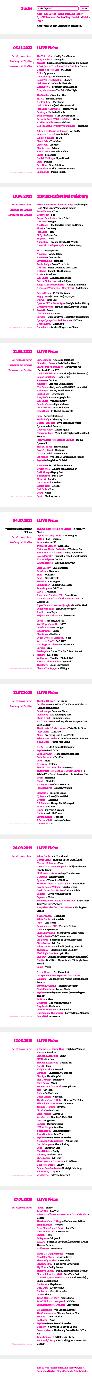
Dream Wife (43, 469)
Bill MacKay (43, 1171)
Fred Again (43, 651)
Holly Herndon (45, 1069)
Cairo (40, 1294)
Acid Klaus (42, 225)
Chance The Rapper (47, 668)
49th (39, 407)
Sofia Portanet (44, 754)
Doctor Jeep (43, 69)
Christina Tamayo (58, 131)
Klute (58, 1100)
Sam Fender (43, 585)
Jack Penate (64, 320)
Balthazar (42, 1320)
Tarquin (41, 1107)
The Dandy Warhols (47, 1260)
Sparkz (53, 134)
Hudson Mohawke (46, 863)
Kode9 (40, 214)
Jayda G (41, 63)
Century (41, 112)
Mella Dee (42, 83)
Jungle (66, 605)
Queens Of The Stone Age (50, 303)
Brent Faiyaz (43, 552)
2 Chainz (41, 1049)
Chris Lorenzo (58, 728)
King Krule (42, 397)
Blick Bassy (43, 1083)
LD (47, 214)
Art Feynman (44, 784)
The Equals (42, 950)
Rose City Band (45, 450)
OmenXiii (42, 245)
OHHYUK (59, 637)
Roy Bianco (43, 204)
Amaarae (42, 254)
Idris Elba (82, 1214)
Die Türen (42, 1284)
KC (44, 767)
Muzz (40, 735)
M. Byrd (41, 235)
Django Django (44, 320)
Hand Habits (43, 1151)
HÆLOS (41, 1241)
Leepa (40, 620)
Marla (47, 66)
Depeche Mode (45, 429)
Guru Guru (42, 1287)
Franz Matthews (45, 883)
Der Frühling (43, 76)
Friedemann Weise (47, 738)
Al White (55, 109)
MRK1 (40, 1059)
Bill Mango (42, 457)
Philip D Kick (44, 718)
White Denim (44, 856)
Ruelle (51, 1164)
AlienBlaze (42, 242)
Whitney (41, 1154)
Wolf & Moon (43, 1248)
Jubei (39, 922)
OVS (59, 1274)
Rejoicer (41, 897)
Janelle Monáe (44, 627)
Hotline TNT (43, 86)
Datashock (42, 327)
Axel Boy (41, 390)
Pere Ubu (42, 165)
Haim (40, 810)
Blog (67, 17)
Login (40, 20)
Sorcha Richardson (47, 281)
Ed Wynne (42, 1238)
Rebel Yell (42, 80)
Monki (40, 363)
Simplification (44, 1224)
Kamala (41, 1124)
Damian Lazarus (52, 605)
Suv (39, 767)
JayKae (40, 535)
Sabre (40, 967)
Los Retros (42, 939)
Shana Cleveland (46, 933)
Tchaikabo (57, 66)
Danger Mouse (55, 1253)
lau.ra (52, 363)
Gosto (40, 1120)
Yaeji (39, 641)
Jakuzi (40, 1207)
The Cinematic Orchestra (50, 1161)
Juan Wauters (44, 440)
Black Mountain (45, 989)
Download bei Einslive (20, 66)
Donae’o (59, 771)
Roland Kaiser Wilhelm (49, 887)
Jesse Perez (55, 1277)
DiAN (51, 641)
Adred (40, 131)
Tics (39, 1090)
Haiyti (40, 781)
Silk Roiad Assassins (48, 1103)
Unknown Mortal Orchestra (51, 549)
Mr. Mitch (42, 1110)
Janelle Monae (44, 404)
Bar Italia (42, 168)
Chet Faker (42, 634)
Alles (39, 13)
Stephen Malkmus (46, 985)
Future (40, 542)
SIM (57, 69)
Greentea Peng (74, 771)
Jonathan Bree (44, 788)
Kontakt (76, 17)
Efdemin (41, 1316)
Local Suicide (63, 883)
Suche (26, 8)
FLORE (40, 539)
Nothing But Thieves (48, 644)
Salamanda (43, 172)
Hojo (39, 138)
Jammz (51, 1107)
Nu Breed (61, 890)
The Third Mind (45, 56)
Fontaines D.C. (44, 1264)
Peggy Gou (42, 296)
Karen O (41, 1253)
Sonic (61, 1228)
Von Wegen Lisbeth (47, 624)
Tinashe (56, 615)
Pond (39, 1147)
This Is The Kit (44, 446)
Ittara (40, 492)
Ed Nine (41, 999)
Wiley (40, 1214)
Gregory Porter (45, 306)
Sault (39, 574)
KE (67, 1277)
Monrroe (41, 134)
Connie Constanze (46, 1009)
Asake (40, 274)
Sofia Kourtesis (45, 115)
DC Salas (41, 271)
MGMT (40, 98)
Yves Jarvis (42, 1117)
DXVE (40, 591)
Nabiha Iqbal (44, 1130)
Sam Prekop (43, 711)
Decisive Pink (44, 482)
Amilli (40, 612)
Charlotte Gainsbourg (69, 598)
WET (56, 1298)
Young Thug (58, 1049)
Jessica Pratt (43, 936)
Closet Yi (41, 479)
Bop (39, 126)
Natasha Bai (43, 475)
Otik (39, 73)
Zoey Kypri (68, 288)
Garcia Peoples (45, 1144)
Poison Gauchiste (46, 218)
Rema (40, 777)
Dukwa (40, 300)
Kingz (58, 1221)
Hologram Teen (45, 433)
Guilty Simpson (58, 866)
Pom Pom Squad (45, 608)
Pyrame (41, 880)
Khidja (40, 960)
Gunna (55, 873)
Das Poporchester (54, 284)
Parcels (41, 648)
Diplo (40, 605)
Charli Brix (42, 141)
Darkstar (41, 823)
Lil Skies (41, 873)
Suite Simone (44, 211)
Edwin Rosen (44, 293)
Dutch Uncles (44, 1096)
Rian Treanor (44, 1113)
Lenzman (42, 926)
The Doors (42, 665)
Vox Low (41, 1327)
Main (47, 407)
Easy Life (41, 571)
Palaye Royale (57, 245)
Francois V (42, 793)
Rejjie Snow (43, 615)
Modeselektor (44, 1274)
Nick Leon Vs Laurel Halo (50, 1141)
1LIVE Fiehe (50, 13)
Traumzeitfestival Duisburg (62, 196)
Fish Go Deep (44, 1079)
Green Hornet (44, 972)
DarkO (40, 1066)
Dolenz (40, 866)
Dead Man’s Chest (46, 1228)
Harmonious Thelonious (50, 1013)
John (39, 416)
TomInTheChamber (64, 126)
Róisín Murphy (45, 556)
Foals (39, 1093)
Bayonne (41, 1073)
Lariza (40, 453)
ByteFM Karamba (46, 17)
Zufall (85, 17)
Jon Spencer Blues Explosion (52, 975)
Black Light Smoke (46, 953)
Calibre (67, 119)
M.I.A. (40, 250)
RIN (39, 661)
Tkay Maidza (43, 59)
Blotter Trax (43, 486)
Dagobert (42, 1006)
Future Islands (44, 816)
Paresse (41, 317)
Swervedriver (44, 1330)
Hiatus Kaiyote (45, 559)
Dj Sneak (41, 1277)
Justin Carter (44, 890)
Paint (40, 806)
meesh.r (47, 126)
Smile (40, 155)
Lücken (85, 1371)
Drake (59, 552)
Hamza (40, 1052)
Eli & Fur (41, 956)
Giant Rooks (53, 661)
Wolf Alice (42, 658)
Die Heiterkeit (44, 1309)
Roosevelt (42, 581)
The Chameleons (46, 1313)
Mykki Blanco (44, 528)
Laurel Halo (43, 1016)
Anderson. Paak (45, 595)
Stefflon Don (52, 1214)
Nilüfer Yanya (44, 916)
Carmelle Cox (44, 119)
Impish (40, 1235)
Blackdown (50, 373)
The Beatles (43, 95)
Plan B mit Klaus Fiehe (70, 13)
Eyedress (42, 764)
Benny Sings (43, 1086)
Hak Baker (42, 278)
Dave (39, 929)
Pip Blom (41, 1267)
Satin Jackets (44, 1304)
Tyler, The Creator (46, 545)
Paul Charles (58, 767)
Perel (39, 760)
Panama (60, 1304)
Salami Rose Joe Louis (48, 1168)
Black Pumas (44, 631)
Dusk (39, 373)
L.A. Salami (43, 803)
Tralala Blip (55, 80)
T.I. (60, 595)
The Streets (43, 728)
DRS (55, 926)
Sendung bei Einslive (21, 61)
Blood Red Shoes (45, 1257)
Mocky (59, 1086)
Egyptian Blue (44, 261)
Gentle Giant (44, 859)
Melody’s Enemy (45, 1270)
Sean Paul (66, 1214)
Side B (40, 228)
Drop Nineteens (45, 90)
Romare (41, 799)
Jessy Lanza (43, 731)
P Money (41, 288)
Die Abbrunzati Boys (62, 204)
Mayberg (41, 238)
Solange (41, 893)
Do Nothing (43, 472)
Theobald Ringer (46, 701)
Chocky (41, 1076)
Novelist (49, 138)
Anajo (40, 284)
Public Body (43, 264)
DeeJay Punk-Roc (46, 423)
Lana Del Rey (44, 568)
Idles (39, 161)
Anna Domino (44, 1134)
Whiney (52, 288)
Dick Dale (42, 1002)
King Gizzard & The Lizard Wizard (54, 907)
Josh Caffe (42, 105)
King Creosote (44, 151)
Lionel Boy (42, 714)
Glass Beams (43, 313)
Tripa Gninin (70, 66)
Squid (40, 496)
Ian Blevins (43, 704)
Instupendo (60, 1301)
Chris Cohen (43, 943)
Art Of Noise (43, 721)
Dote (39, 323)
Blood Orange (64, 528)
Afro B (40, 66)
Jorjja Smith (56, 535)
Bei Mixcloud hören (22, 56)
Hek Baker (42, 387)
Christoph (42, 144)
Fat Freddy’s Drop (46, 1340)
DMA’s (40, 747)
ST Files (57, 119)
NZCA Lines (43, 742)
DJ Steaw (41, 796)
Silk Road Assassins (47, 1056)
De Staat (41, 221)
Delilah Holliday (45, 158)
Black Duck (43, 411)
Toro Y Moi (42, 1211)
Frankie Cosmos (65, 440)
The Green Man (45, 1100)
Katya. (47, 323)
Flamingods (43, 148)
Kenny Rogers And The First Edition (56, 900)
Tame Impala (44, 588)
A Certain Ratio (45, 820)
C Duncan (42, 876)
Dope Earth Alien (54, 366)
